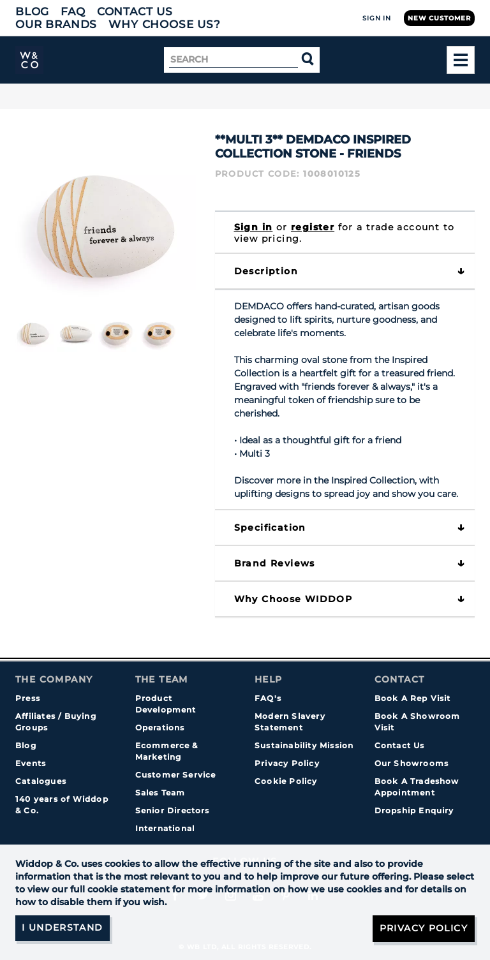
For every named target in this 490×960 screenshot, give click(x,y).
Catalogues (40, 781)
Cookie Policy (286, 781)
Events (30, 763)
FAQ (73, 11)
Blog (32, 11)
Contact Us (135, 11)
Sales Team (160, 792)
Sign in (253, 227)
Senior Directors (172, 810)
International (165, 828)
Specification (270, 527)
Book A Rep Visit (413, 698)
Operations (160, 727)
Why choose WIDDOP (293, 599)
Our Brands (56, 24)
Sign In (376, 18)
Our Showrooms (412, 763)
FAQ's (268, 698)
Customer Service (175, 774)
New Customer (439, 18)
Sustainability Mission (304, 745)
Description (266, 271)
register (312, 227)
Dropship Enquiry (414, 810)
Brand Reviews (274, 563)
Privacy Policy (287, 763)
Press (27, 698)
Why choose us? (164, 24)
